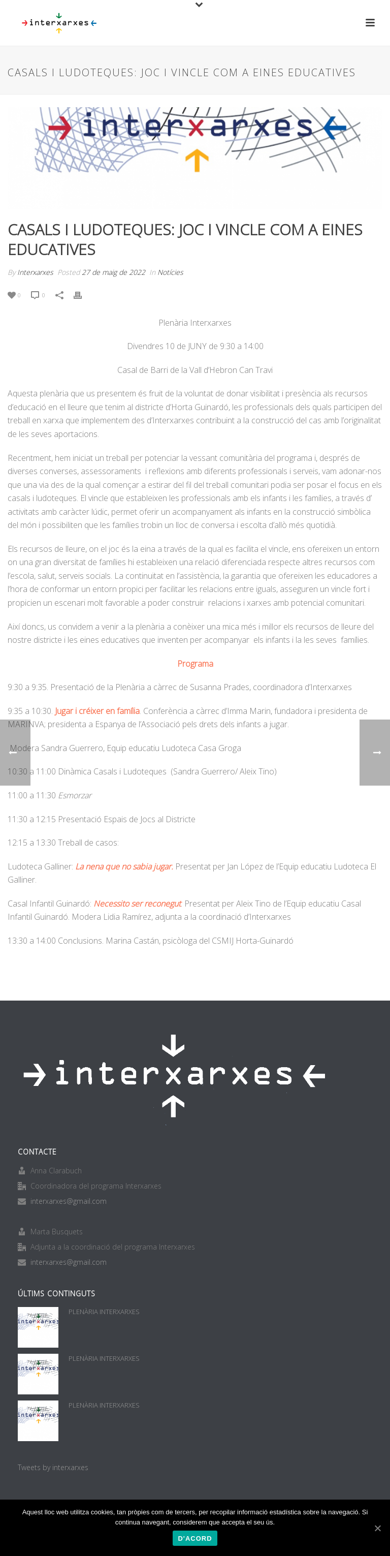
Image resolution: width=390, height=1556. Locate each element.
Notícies (170, 272)
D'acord (195, 1538)
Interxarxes (35, 272)
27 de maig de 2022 (113, 272)
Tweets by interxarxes (53, 1467)
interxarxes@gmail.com (68, 1201)
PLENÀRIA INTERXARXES (104, 1311)
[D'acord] (377, 1528)
